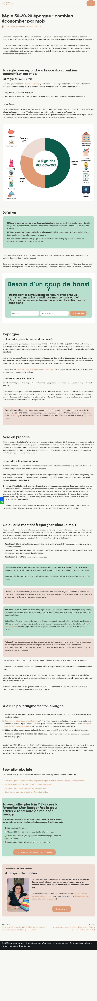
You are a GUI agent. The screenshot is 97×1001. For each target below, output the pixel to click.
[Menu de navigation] (91, 3)
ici (22, 432)
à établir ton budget (34, 88)
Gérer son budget (19, 26)
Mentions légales (60, 994)
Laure (7, 26)
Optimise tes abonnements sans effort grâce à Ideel (28, 835)
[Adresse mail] (54, 324)
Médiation (13, 997)
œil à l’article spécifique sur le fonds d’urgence (39, 384)
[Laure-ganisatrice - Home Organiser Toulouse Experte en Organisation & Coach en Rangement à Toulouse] (8, 3)
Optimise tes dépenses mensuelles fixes (22, 756)
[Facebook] (2, 499)
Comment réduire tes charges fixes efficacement (26, 831)
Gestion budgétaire (35, 26)
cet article (34, 432)
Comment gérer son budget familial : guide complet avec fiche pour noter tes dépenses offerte (47, 823)
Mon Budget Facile (25, 656)
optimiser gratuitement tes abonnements (31, 761)
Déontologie (24, 997)
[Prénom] (25, 324)
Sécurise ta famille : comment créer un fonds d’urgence (29, 827)
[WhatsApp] (2, 502)
